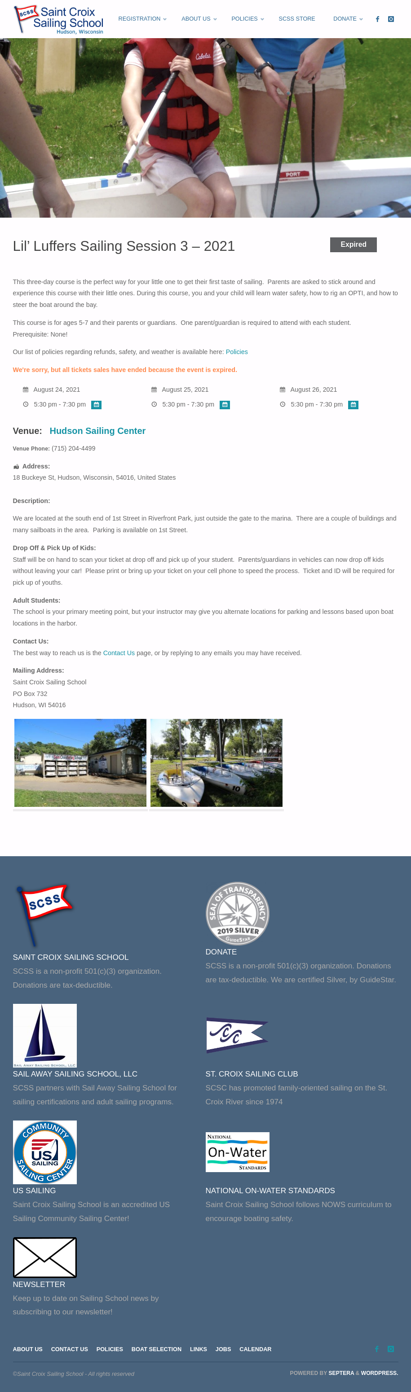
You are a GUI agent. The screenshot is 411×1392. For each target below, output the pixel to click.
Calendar (258, 1349)
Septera (340, 1373)
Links (200, 1349)
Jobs (225, 1349)
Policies (237, 351)
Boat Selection (158, 1349)
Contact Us (119, 653)
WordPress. (379, 1373)
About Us (28, 1349)
